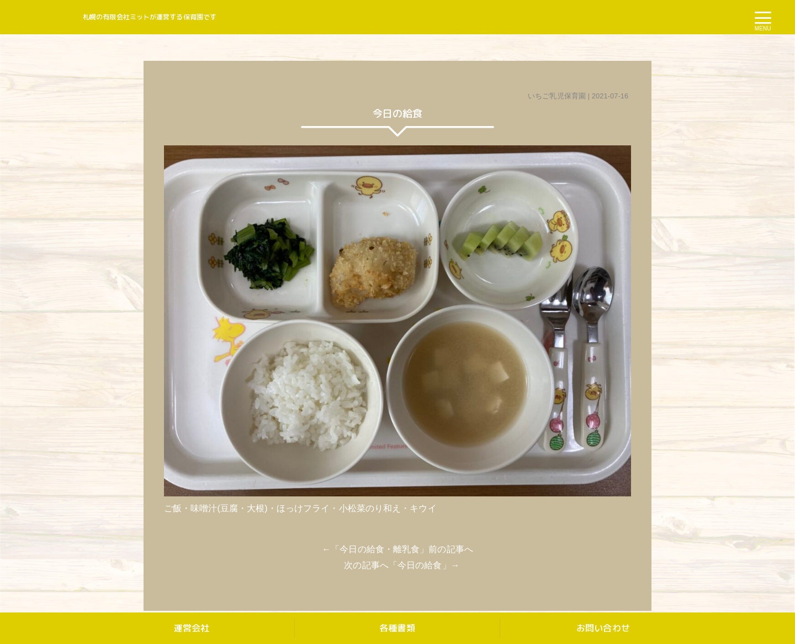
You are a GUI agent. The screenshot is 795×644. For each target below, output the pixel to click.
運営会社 (191, 628)
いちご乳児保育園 (557, 96)
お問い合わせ (603, 628)
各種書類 (397, 628)
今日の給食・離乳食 (380, 549)
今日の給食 (420, 565)
